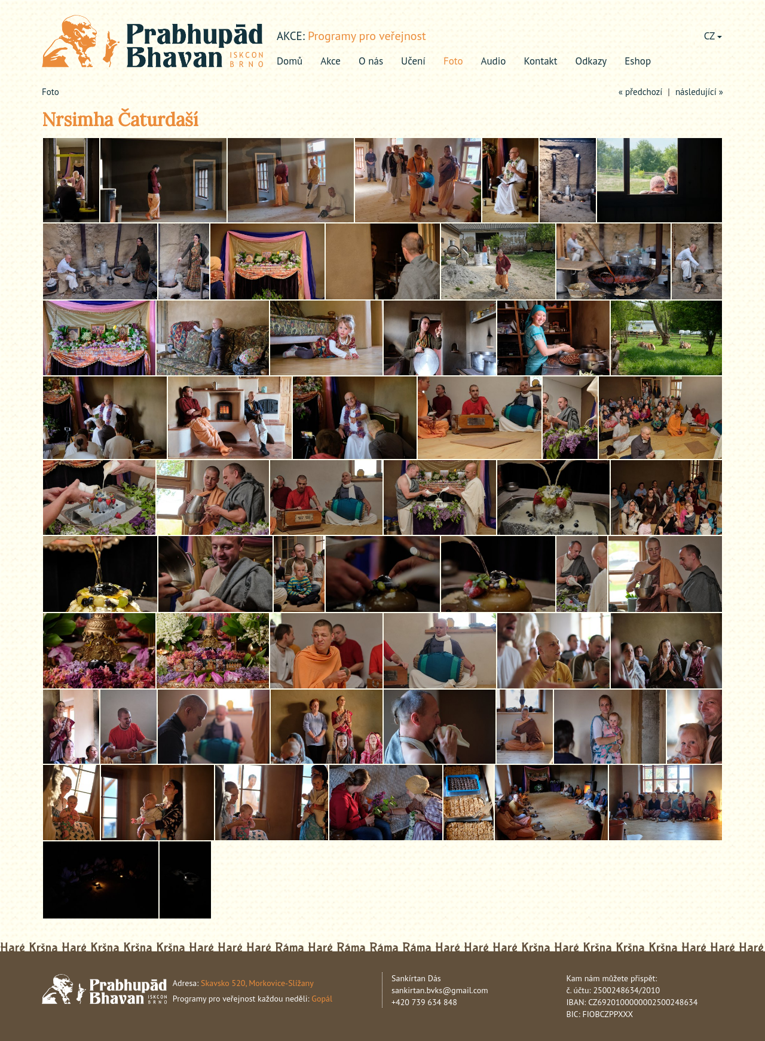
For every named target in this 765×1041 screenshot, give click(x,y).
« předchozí (641, 91)
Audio (493, 61)
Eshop (638, 61)
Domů (289, 61)
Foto (453, 61)
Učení (413, 61)
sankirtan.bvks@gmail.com (439, 990)
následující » (699, 91)
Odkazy (591, 61)
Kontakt (540, 61)
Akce (330, 61)
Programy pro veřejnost (367, 36)
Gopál (321, 998)
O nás (371, 61)
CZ (713, 35)
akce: (291, 36)
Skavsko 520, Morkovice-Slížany (257, 983)
